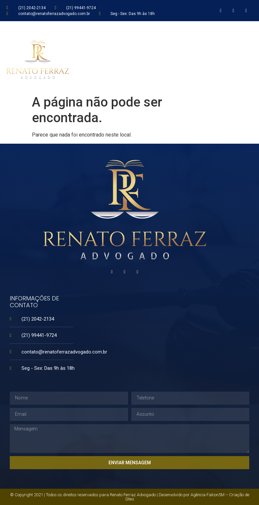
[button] (249, 56)
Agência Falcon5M (207, 494)
